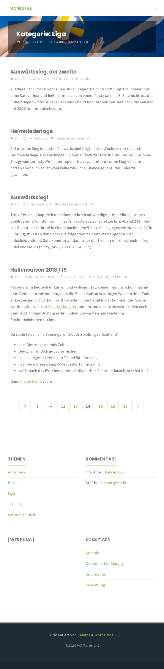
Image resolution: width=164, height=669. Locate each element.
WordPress (104, 634)
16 (113, 406)
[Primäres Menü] (156, 8)
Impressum (95, 574)
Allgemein (16, 472)
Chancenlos (112, 472)
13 (75, 406)
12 (63, 406)
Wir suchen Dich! (46, 277)
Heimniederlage (32, 131)
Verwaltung (95, 584)
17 (125, 406)
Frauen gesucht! (114, 482)
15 (100, 406)
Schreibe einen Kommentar (73, 79)
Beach (13, 482)
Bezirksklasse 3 (61, 306)
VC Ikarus (21, 8)
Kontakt (92, 552)
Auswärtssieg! (29, 197)
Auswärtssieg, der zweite (43, 71)
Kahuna (83, 634)
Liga (16, 79)
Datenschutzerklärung (105, 563)
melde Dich (30, 381)
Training (27, 277)
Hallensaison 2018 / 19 (38, 269)
